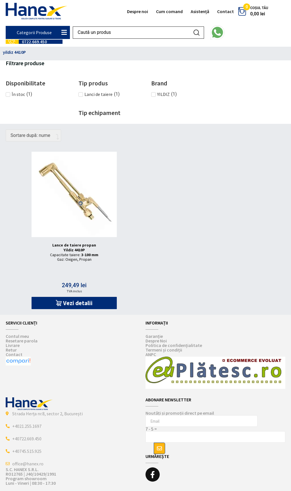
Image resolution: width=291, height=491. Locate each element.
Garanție (154, 336)
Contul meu (17, 336)
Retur (11, 350)
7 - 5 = (151, 429)
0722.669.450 (34, 41)
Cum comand (169, 11)
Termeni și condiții (164, 350)
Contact (225, 11)
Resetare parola (22, 341)
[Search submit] (196, 32)
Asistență (200, 11)
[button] (74, 303)
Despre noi (137, 11)
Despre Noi (156, 341)
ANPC (151, 354)
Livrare (13, 345)
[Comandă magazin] (33, 135)
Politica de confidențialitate (174, 345)
